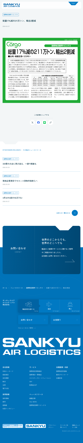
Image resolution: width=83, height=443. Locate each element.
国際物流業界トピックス (11, 159)
